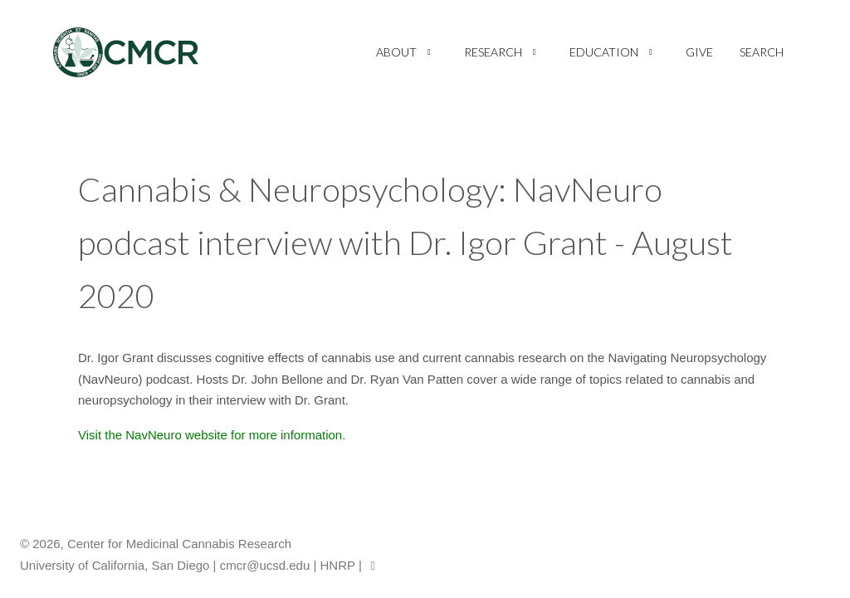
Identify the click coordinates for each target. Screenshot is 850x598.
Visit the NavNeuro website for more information (210, 435)
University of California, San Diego (114, 565)
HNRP (337, 565)
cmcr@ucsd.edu (265, 565)
